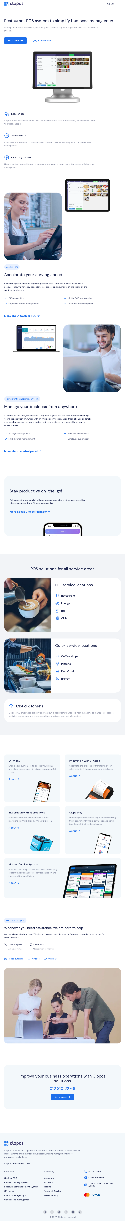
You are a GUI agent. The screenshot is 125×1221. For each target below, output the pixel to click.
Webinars (51, 958)
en (110, 3)
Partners (48, 1182)
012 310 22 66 (94, 1171)
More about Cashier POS (22, 316)
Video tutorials (13, 958)
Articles (34, 958)
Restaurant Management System (21, 1186)
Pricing (47, 1186)
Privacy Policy (51, 1195)
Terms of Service (52, 1191)
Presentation (42, 40)
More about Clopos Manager (30, 511)
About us (49, 1178)
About (14, 779)
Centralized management (17, 1199)
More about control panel (22, 451)
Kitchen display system (16, 1182)
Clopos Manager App (15, 1195)
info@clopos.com (96, 1177)
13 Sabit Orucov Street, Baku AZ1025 (101, 1184)
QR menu (9, 1191)
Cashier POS (10, 1178)
